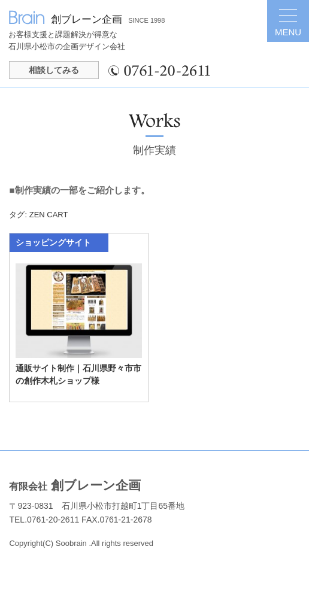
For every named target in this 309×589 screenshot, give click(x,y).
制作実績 (154, 150)
